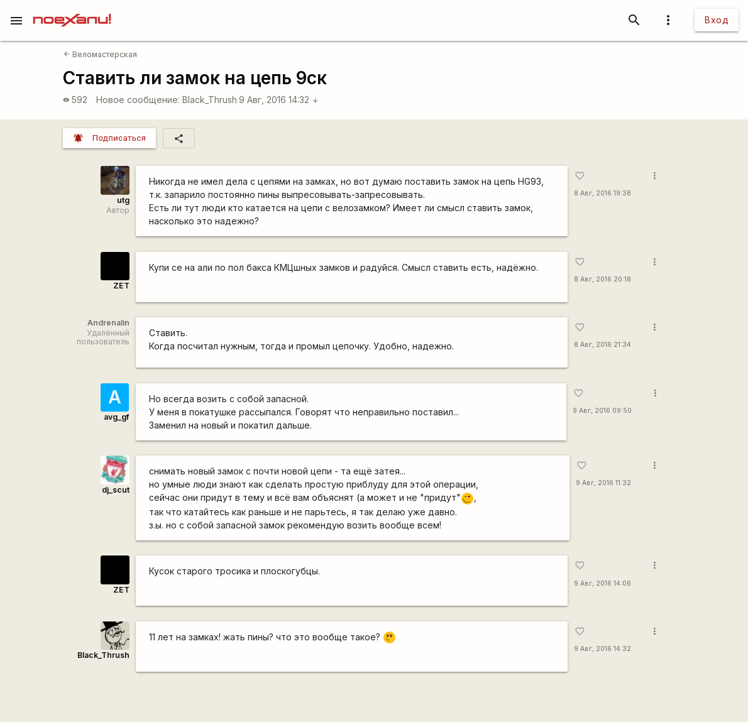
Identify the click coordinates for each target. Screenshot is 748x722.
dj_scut (115, 490)
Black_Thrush (209, 99)
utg (123, 200)
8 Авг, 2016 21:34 (602, 345)
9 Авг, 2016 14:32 (279, 99)
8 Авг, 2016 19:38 (602, 193)
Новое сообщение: (138, 99)
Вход (717, 19)
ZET (121, 285)
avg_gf (116, 417)
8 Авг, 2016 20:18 (602, 279)
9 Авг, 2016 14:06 (602, 583)
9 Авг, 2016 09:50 (602, 411)
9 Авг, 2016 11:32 (603, 483)
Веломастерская (100, 54)
